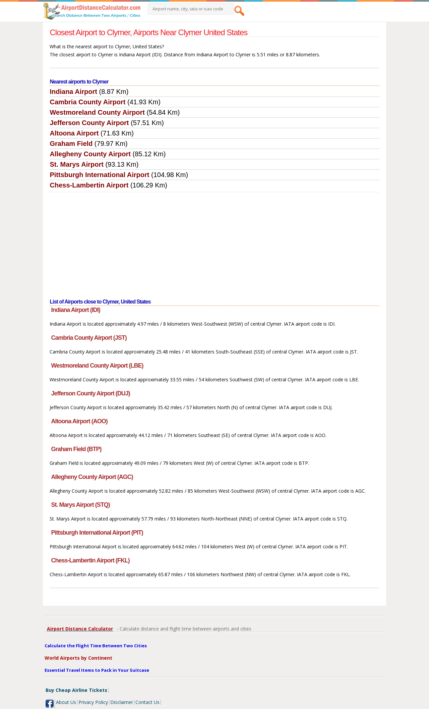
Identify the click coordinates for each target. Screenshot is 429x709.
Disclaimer (121, 702)
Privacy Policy (93, 702)
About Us (66, 702)
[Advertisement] (214, 242)
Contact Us (147, 702)
